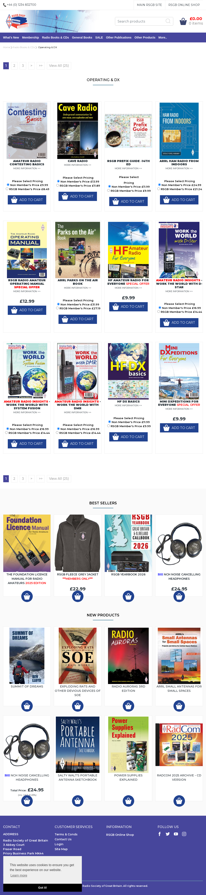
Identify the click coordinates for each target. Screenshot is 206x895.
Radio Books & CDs (55, 37)
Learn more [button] (18, 875)
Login (59, 844)
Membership (30, 37)
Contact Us (63, 839)
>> (41, 66)
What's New (11, 37)
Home (6, 47)
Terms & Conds (66, 834)
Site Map (61, 849)
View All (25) (59, 66)
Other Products (145, 37)
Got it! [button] (42, 887)
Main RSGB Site (149, 5)
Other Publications (118, 37)
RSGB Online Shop (184, 5)
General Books (82, 37)
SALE (99, 37)
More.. (163, 37)
